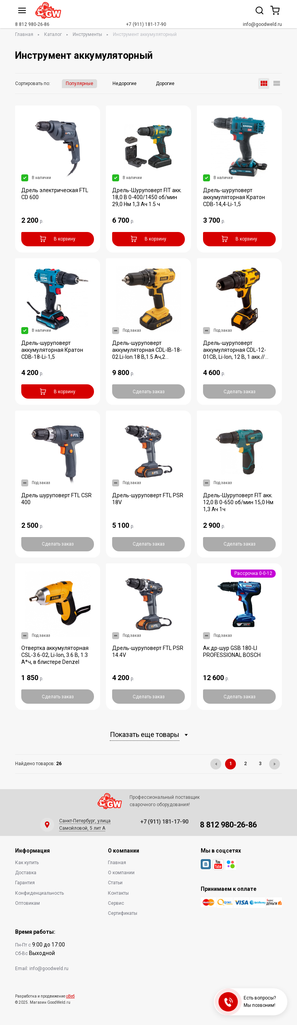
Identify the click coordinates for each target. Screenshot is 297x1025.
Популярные (79, 83)
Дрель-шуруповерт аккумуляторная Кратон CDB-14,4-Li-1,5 (234, 197)
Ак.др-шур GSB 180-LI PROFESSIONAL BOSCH (232, 651)
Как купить (27, 862)
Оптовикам (27, 903)
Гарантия (25, 882)
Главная (24, 34)
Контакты (118, 893)
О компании (121, 872)
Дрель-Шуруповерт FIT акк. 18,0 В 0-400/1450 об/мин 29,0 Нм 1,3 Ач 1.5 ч (147, 197)
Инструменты (87, 34)
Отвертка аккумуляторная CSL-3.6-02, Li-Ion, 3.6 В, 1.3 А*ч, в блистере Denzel (55, 655)
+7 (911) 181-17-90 (146, 24)
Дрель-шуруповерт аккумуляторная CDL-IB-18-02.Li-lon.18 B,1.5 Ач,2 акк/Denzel (147, 353)
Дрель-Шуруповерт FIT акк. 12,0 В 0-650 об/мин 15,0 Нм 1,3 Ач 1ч (238, 502)
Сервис (116, 903)
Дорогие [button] (165, 83)
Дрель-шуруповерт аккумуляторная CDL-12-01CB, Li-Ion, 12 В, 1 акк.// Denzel (234, 353)
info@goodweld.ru (262, 24)
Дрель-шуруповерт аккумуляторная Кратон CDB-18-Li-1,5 (52, 350)
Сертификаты (122, 913)
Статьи (115, 882)
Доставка (25, 872)
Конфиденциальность (39, 893)
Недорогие (125, 83)
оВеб (70, 996)
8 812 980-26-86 (32, 24)
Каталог (53, 34)
